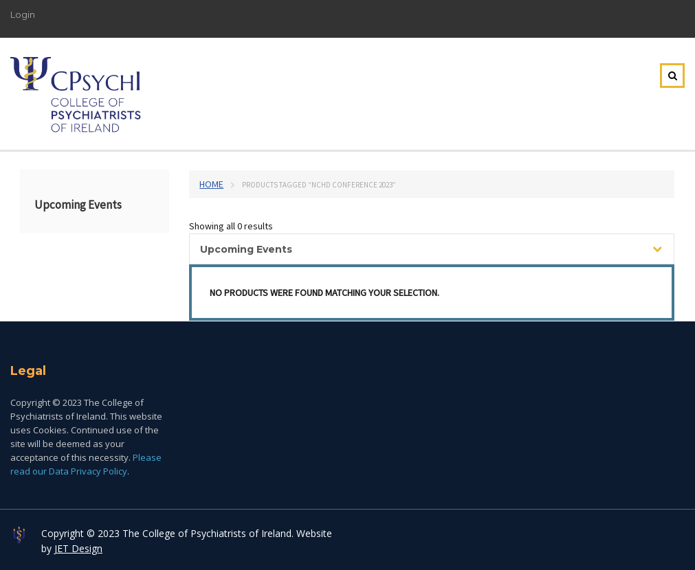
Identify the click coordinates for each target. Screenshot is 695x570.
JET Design (78, 548)
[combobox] (431, 248)
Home (211, 184)
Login (22, 14)
